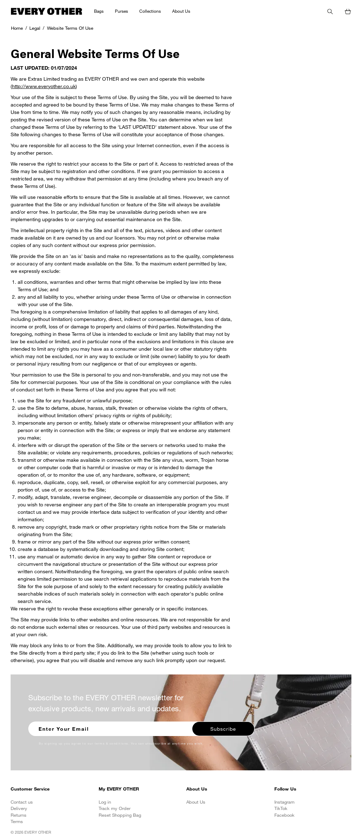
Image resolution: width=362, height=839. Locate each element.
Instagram (284, 802)
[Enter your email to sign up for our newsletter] (111, 728)
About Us (195, 802)
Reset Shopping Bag (120, 815)
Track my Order (114, 808)
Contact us (22, 802)
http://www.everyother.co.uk (44, 86)
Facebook (284, 815)
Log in (105, 802)
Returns (19, 815)
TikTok (280, 808)
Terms (17, 821)
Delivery (19, 808)
